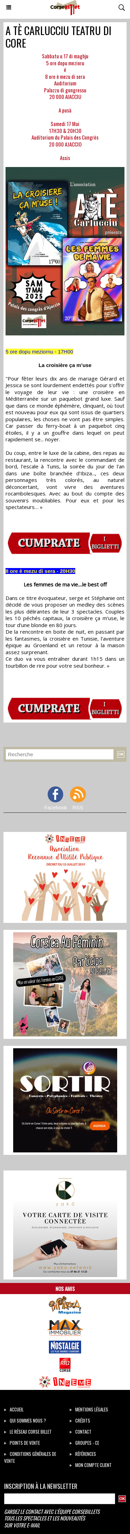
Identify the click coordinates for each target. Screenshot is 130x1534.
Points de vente (22, 1442)
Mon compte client (91, 1464)
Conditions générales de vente (30, 1457)
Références (83, 1453)
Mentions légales (89, 1409)
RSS (77, 807)
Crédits (80, 1420)
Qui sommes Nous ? (25, 1420)
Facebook (55, 807)
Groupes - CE (84, 1442)
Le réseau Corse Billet (28, 1431)
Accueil (14, 1409)
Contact (81, 1431)
